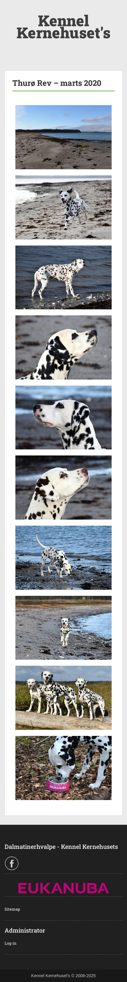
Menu (11, 10)
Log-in (11, 943)
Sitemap (12, 909)
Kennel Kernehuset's (63, 26)
